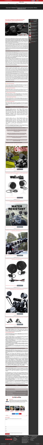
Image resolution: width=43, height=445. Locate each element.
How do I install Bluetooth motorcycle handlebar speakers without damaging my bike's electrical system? (17, 393)
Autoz (17, 3)
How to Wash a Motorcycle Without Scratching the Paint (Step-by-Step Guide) (34, 29)
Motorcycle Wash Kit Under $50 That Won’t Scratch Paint (34, 23)
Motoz (26, 3)
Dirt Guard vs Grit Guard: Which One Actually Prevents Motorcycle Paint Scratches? (34, 26)
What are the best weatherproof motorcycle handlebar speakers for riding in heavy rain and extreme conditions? (16, 391)
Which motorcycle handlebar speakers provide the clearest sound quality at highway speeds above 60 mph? (16, 394)
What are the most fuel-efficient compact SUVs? (34, 32)
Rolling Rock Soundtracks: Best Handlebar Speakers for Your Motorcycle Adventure (17, 387)
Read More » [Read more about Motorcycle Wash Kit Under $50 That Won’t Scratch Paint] (32, 24)
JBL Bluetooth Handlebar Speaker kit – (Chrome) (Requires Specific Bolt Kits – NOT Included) (17, 317)
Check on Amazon (19, 169)
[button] (16, 387)
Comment (6, 419)
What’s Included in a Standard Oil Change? (34, 38)
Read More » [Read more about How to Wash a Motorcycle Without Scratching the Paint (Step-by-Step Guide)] (32, 31)
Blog (34, 3)
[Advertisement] (21, 14)
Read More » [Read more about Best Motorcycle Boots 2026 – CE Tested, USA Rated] (32, 42)
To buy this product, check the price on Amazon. (11, 169)
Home (8, 3)
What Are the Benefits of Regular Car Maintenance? (34, 35)
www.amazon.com (18, 199)
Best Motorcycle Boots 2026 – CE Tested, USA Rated (34, 41)
